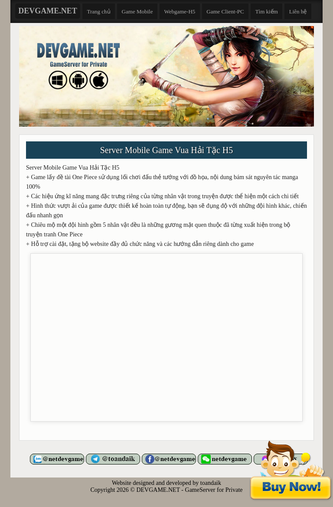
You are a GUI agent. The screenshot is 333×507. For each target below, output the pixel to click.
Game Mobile (137, 11)
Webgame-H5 (179, 11)
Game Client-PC (225, 11)
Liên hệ (298, 11)
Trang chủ (99, 11)
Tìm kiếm (266, 11)
